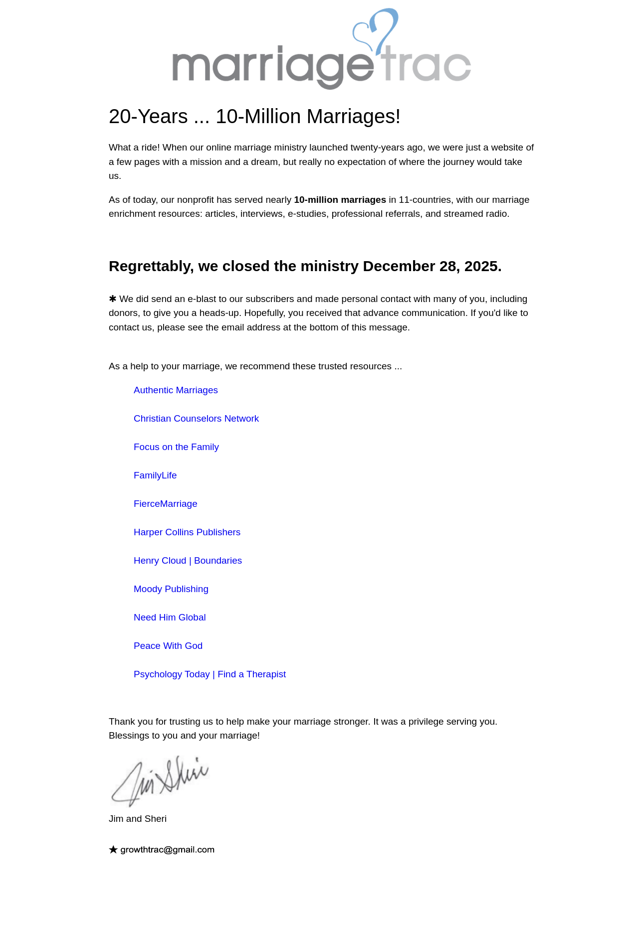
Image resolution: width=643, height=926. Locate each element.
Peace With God (168, 645)
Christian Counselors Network (196, 418)
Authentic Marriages (176, 390)
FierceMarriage (166, 503)
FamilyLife (155, 475)
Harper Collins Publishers (187, 532)
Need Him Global (170, 617)
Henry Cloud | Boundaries (188, 560)
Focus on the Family (176, 447)
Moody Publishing (171, 589)
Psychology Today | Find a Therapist (210, 674)
